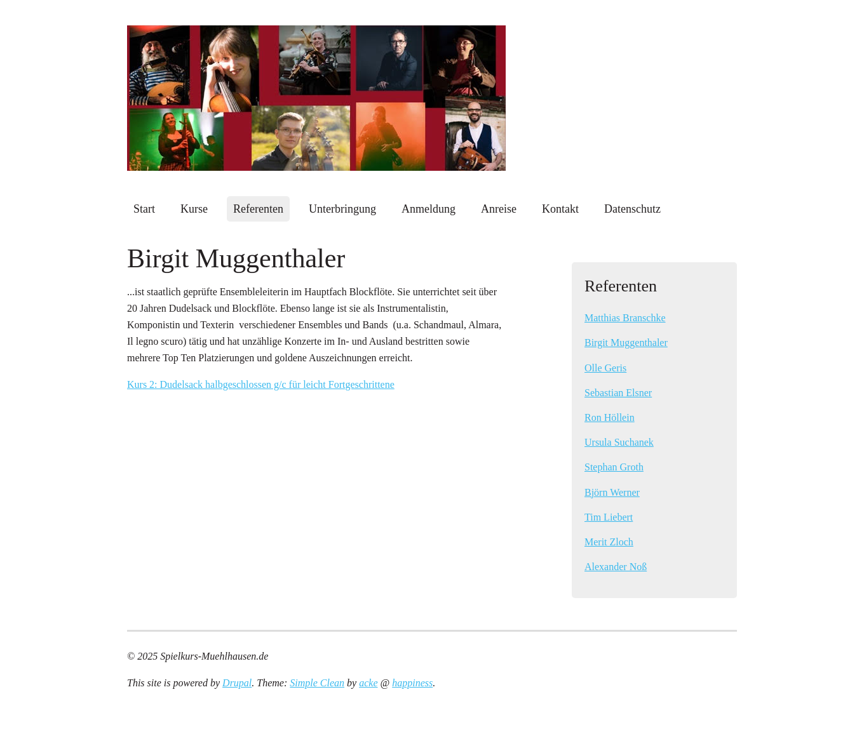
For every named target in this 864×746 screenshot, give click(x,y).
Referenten (258, 209)
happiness (412, 682)
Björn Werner (612, 492)
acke (368, 682)
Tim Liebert (608, 517)
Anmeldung (429, 209)
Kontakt (560, 209)
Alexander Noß (615, 566)
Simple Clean (317, 682)
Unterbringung (342, 209)
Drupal (237, 682)
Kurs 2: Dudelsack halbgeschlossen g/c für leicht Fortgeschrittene (261, 384)
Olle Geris (605, 368)
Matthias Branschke (625, 317)
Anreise (498, 209)
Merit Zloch (608, 541)
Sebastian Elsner (618, 392)
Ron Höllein (609, 417)
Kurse (194, 209)
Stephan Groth (614, 467)
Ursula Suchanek (619, 442)
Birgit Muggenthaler (626, 342)
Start (144, 209)
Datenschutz (632, 209)
